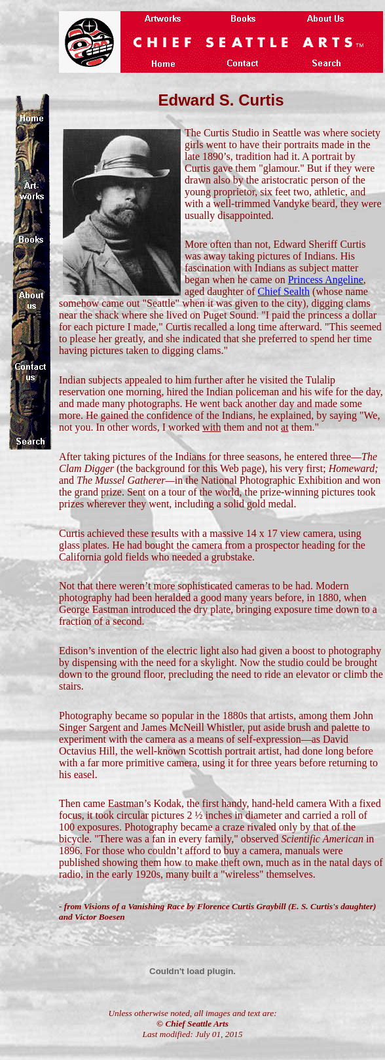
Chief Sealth (284, 291)
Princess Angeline (325, 279)
